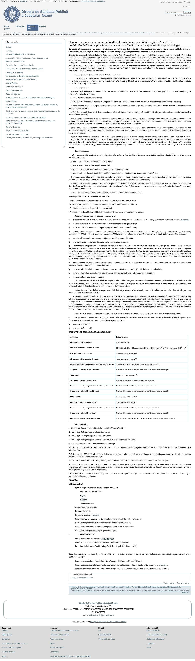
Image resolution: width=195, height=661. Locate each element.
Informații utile (32, 27)
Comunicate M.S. (105, 635)
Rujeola (83, 496)
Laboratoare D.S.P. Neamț (157, 635)
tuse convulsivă (108, 538)
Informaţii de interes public (12, 648)
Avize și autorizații (57, 639)
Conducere (6, 639)
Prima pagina (7, 27)
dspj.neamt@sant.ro (106, 615)
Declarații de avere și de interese (14, 643)
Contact (187, 2)
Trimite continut (169, 583)
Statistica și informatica (155, 639)
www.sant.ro (185, 220)
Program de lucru (8, 652)
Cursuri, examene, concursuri (44, 33)
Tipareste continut (183, 583)
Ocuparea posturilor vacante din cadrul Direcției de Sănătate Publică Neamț (78, 33)
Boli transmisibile (153, 630)
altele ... (5, 656)
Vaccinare (96, 515)
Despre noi (20, 26)
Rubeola (83, 499)
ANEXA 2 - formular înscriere (82, 578)
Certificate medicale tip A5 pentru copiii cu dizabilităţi (70, 656)
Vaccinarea (54, 652)
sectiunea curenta (184, 15)
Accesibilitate (177, 2)
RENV (52, 643)
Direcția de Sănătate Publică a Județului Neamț (98, 603)
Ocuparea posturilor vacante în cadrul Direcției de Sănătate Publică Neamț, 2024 (129, 33)
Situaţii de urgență (57, 648)
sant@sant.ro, (92, 615)
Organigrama (7, 635)
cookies (23, 1)
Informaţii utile (12, 42)
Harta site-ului (165, 2)
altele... (149, 648)
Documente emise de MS (59, 635)
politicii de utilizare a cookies (93, 1)
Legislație (150, 643)
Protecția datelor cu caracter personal (64, 630)
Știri (99, 630)
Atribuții (4, 630)
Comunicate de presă (106, 639)
